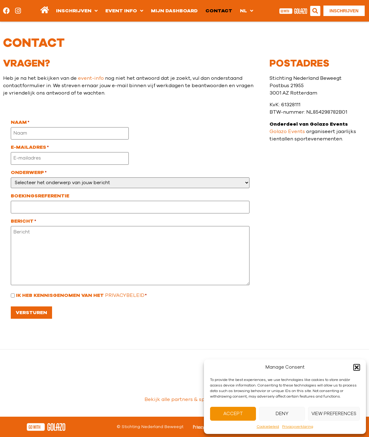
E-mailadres (30, 147)
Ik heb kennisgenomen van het (81, 295)
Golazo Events (287, 131)
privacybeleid (124, 295)
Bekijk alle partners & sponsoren (184, 399)
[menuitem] (246, 11)
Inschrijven (77, 10)
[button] (357, 367)
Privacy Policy (203, 426)
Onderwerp (29, 172)
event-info (91, 78)
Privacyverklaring (297, 426)
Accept (233, 413)
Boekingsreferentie (40, 195)
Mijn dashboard (174, 10)
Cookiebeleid (268, 426)
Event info (124, 10)
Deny (282, 413)
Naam (20, 122)
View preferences (333, 413)
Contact (218, 10)
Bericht (23, 221)
